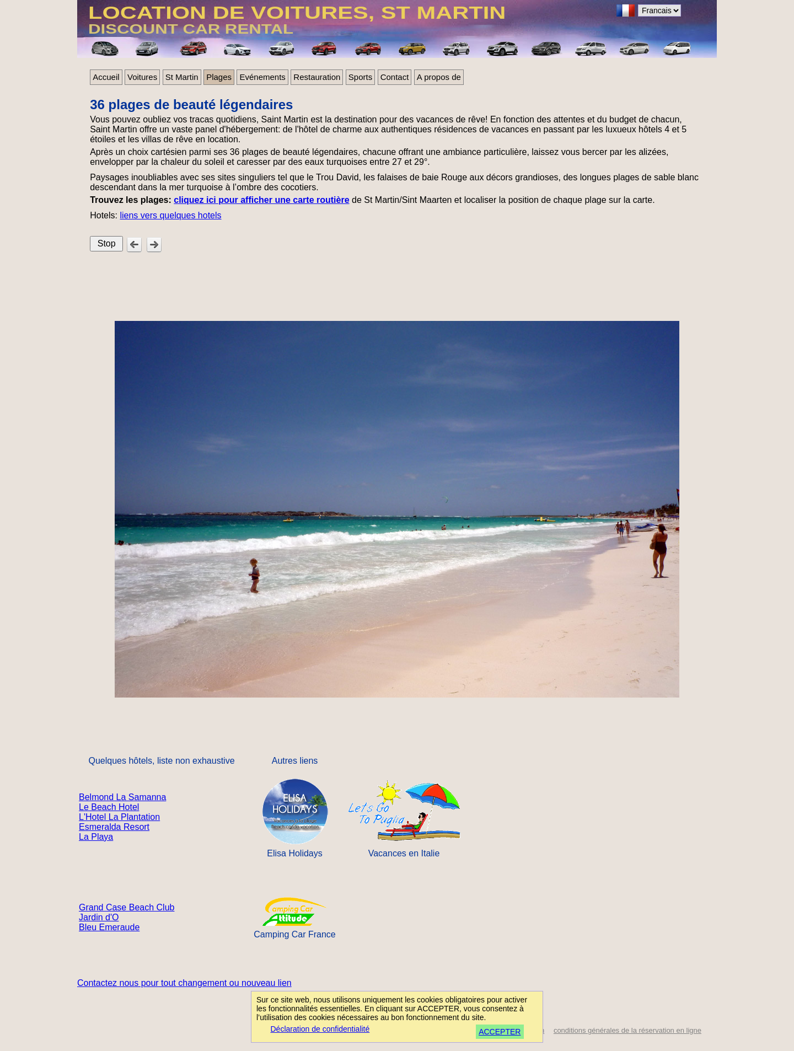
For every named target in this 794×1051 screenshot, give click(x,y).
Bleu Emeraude (109, 927)
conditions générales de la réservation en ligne (627, 1030)
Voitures (142, 77)
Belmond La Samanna (122, 797)
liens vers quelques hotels (170, 215)
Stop (107, 243)
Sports (360, 77)
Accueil (106, 77)
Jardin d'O (99, 917)
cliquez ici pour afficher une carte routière (261, 200)
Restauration (316, 77)
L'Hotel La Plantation (119, 817)
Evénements (262, 77)
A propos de (439, 77)
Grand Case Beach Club (126, 907)
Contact (394, 77)
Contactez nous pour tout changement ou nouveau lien (184, 983)
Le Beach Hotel (109, 807)
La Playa (96, 836)
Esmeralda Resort (114, 827)
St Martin (181, 77)
